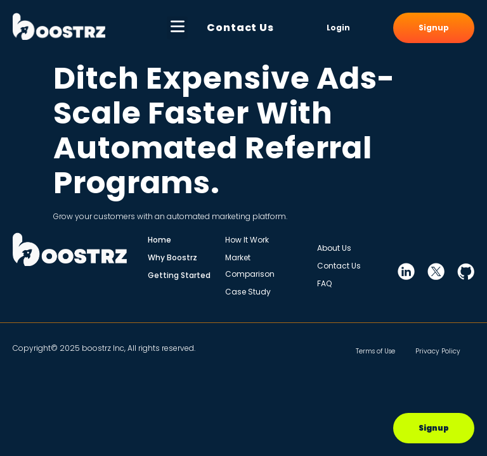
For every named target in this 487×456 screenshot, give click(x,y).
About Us (334, 248)
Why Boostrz (172, 257)
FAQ (324, 283)
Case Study (248, 291)
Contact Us (240, 27)
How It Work (247, 239)
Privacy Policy (436, 351)
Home (159, 239)
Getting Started (179, 275)
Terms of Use (359, 351)
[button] (177, 27)
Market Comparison (250, 265)
